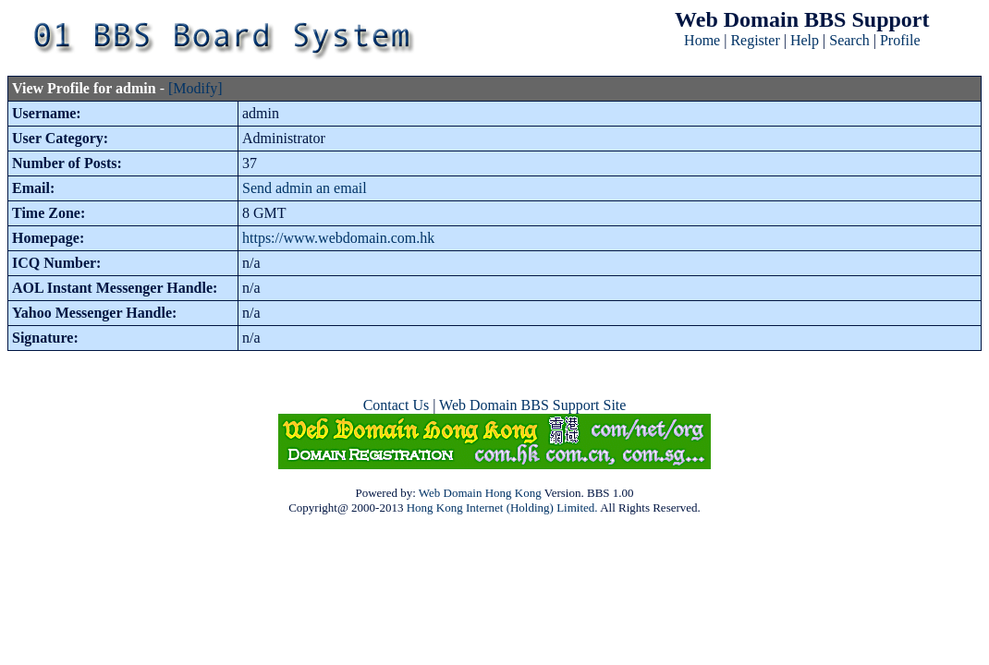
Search (849, 40)
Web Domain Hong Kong (480, 493)
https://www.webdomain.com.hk (338, 238)
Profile (900, 40)
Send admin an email (304, 188)
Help (804, 40)
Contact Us (396, 405)
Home (702, 40)
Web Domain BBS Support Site (532, 405)
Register (754, 40)
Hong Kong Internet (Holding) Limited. (502, 507)
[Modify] (195, 88)
